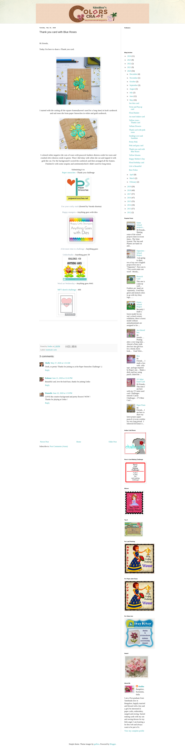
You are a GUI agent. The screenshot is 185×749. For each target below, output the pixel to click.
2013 (129, 209)
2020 (129, 71)
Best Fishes (133, 170)
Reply (47, 370)
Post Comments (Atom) (59, 446)
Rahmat (48, 378)
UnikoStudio (68, 254)
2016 (129, 198)
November (134, 78)
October (133, 82)
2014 (129, 205)
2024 (129, 56)
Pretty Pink (133, 142)
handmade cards (51, 350)
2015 (129, 201)
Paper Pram (141, 405)
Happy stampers (69, 212)
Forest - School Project (139, 304)
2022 (129, 64)
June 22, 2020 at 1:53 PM (62, 393)
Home (78, 442)
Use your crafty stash (70, 206)
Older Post (113, 442)
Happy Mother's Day (137, 159)
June (131, 96)
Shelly (47, 363)
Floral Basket (134, 113)
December (134, 74)
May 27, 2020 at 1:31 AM (60, 363)
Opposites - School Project (141, 253)
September (134, 85)
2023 (129, 60)
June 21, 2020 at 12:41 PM (62, 378)
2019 (129, 187)
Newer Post (44, 442)
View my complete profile (134, 731)
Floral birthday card (136, 163)
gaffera (96, 744)
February (133, 182)
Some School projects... (140, 225)
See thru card (134, 103)
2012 (129, 212)
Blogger (113, 744)
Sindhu (141, 686)
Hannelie (48, 393)
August (132, 89)
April (132, 175)
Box (138, 356)
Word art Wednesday (66, 283)
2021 (129, 67)
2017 (129, 194)
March (132, 178)
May (131, 100)
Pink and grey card (136, 145)
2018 (129, 190)
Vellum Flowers (135, 126)
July (131, 93)
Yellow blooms (135, 155)
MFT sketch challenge (64, 289)
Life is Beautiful (135, 166)
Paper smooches (69, 172)
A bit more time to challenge (72, 249)
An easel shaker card (137, 117)
